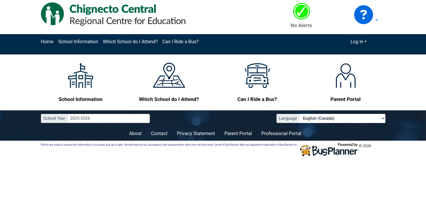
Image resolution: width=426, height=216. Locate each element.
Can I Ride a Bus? (180, 41)
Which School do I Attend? (130, 41)
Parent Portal (238, 133)
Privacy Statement (196, 133)
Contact (159, 133)
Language (288, 118)
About (135, 133)
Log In (357, 41)
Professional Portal (281, 133)
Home (47, 41)
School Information (78, 41)
